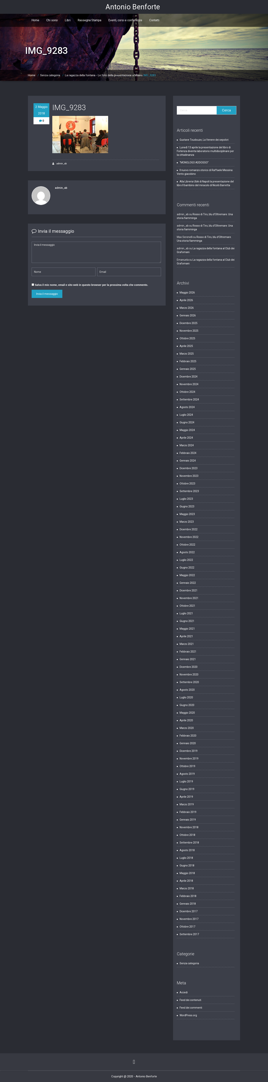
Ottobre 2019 (187, 766)
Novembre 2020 (189, 674)
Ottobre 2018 (187, 834)
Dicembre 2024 (188, 376)
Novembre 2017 (189, 918)
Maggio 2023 (187, 514)
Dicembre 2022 (188, 529)
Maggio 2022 (187, 575)
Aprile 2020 (186, 720)
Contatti (154, 20)
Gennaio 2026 (188, 315)
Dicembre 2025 (188, 323)
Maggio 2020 (187, 712)
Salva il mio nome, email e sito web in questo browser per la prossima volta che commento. (91, 284)
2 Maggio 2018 (41, 110)
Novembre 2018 (189, 827)
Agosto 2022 (187, 552)
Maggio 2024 (187, 430)
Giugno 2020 (187, 705)
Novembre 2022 (189, 537)
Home (35, 20)
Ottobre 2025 (187, 338)
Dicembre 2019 (188, 750)
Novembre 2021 (189, 598)
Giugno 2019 (187, 789)
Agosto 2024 (187, 407)
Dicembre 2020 (188, 666)
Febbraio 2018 (188, 896)
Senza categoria (50, 75)
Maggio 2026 (187, 292)
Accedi (184, 992)
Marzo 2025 (187, 353)
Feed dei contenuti (190, 1000)
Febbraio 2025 (188, 361)
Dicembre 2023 (188, 468)
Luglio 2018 (186, 857)
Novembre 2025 (189, 330)
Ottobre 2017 (187, 926)
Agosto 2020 (187, 689)
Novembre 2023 (189, 475)
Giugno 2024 (187, 422)
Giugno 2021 (187, 621)
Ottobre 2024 (187, 391)
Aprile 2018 (186, 880)
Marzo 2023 (187, 521)
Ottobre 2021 (187, 605)
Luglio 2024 (186, 414)
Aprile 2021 (186, 636)
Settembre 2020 (189, 682)
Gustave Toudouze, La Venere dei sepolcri (204, 139)
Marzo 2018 (187, 888)
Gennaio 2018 (188, 903)
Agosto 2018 (187, 850)
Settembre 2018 (189, 842)
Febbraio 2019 (188, 812)
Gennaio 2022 (188, 582)
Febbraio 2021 (188, 651)
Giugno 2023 (187, 506)
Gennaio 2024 (188, 460)
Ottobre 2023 (187, 483)
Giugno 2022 (187, 567)
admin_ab (59, 163)
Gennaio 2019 (188, 819)
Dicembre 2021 (188, 590)
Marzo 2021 (187, 643)
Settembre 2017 (189, 934)
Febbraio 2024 (188, 452)
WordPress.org (188, 1015)
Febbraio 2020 (188, 735)
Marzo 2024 (187, 445)
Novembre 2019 (189, 758)
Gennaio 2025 (188, 368)
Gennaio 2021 (188, 659)
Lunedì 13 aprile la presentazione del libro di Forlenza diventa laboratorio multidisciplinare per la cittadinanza (205, 151)
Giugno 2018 (187, 865)
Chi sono (52, 20)
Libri (68, 20)
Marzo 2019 (187, 804)
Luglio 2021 (186, 613)
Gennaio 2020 (188, 743)
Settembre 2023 (189, 491)
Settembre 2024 (189, 399)
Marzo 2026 (187, 307)
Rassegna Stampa (89, 20)
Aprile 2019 (186, 796)
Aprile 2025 (186, 346)
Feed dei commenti (191, 1007)
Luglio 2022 (186, 559)
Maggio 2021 (187, 628)
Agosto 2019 (187, 773)
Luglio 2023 (186, 498)
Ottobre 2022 (187, 544)
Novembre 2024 (189, 384)
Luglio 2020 (186, 697)
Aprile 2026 (186, 300)
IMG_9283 (149, 75)
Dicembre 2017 (188, 911)
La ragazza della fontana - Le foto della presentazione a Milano (104, 75)
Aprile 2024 (186, 437)
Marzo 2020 (187, 727)
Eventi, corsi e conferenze (125, 20)
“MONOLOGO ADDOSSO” (194, 162)
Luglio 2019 (186, 781)
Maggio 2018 (187, 873)
